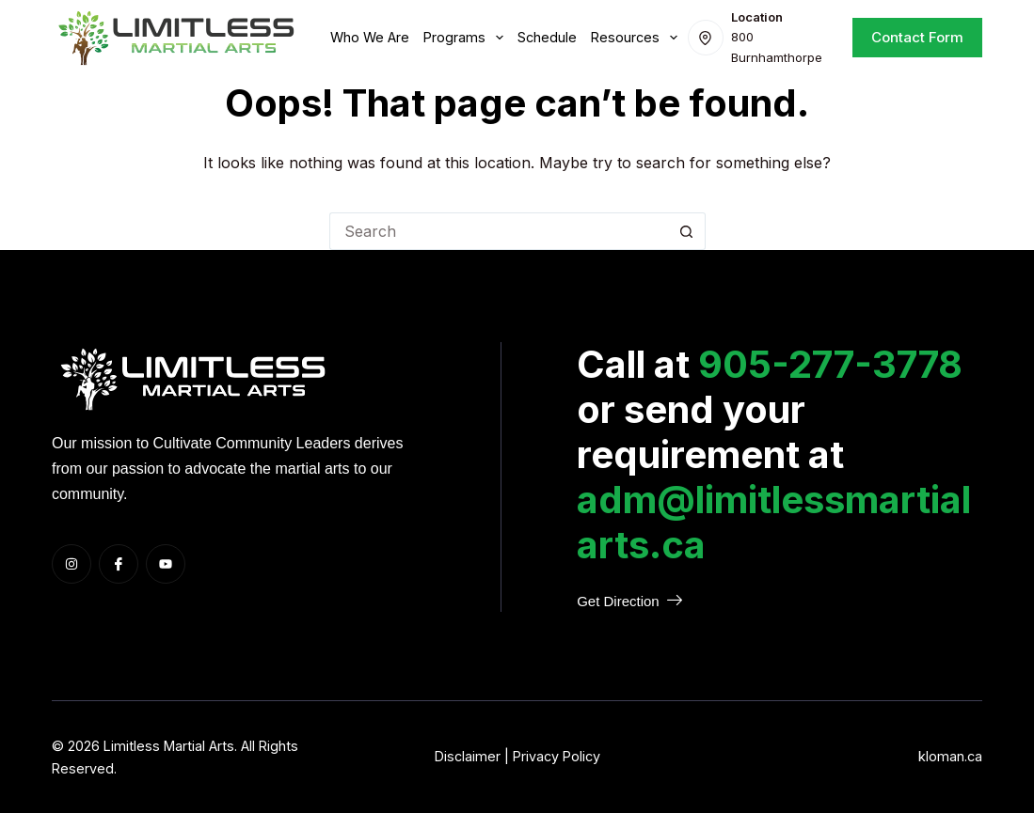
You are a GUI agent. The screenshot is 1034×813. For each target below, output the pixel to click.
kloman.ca (950, 756)
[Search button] (687, 231)
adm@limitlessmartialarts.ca (774, 522)
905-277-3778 (830, 364)
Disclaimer (468, 756)
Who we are (369, 37)
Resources (637, 37)
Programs (466, 37)
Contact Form (917, 37)
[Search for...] (498, 231)
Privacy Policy (556, 756)
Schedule (547, 37)
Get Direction (629, 600)
